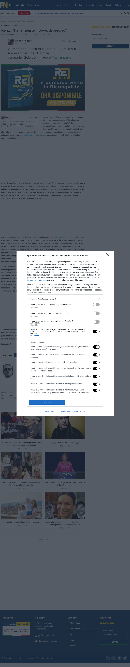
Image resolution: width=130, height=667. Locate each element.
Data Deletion (50, 411)
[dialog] (65, 333)
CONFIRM (47, 402)
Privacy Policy (79, 411)
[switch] (96, 304)
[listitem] (65, 299)
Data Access (65, 411)
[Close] (108, 255)
